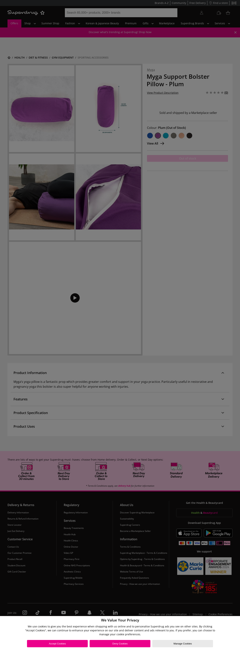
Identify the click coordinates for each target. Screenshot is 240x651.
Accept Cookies (57, 643)
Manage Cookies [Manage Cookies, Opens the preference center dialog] (182, 643)
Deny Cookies (120, 643)
